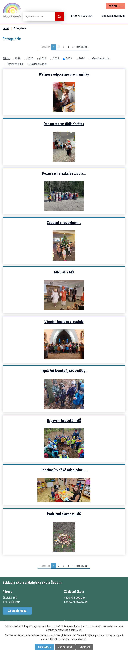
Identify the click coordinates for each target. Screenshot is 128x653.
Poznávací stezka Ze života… (64, 173)
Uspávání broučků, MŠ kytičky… (64, 371)
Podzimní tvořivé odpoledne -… (64, 470)
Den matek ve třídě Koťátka (64, 124)
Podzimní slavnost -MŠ (64, 514)
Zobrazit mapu (17, 610)
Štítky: (6, 58)
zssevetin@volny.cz (113, 15)
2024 (82, 58)
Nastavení (85, 647)
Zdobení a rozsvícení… (64, 222)
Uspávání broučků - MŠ (64, 420)
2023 (69, 58)
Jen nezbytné (65, 647)
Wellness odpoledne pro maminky (64, 74)
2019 (18, 58)
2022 (56, 58)
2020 (31, 58)
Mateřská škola (101, 58)
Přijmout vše (44, 647)
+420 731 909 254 (81, 15)
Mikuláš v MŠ (64, 272)
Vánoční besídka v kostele (64, 321)
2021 (43, 58)
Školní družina (15, 64)
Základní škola (38, 64)
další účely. (76, 630)
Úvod (6, 28)
